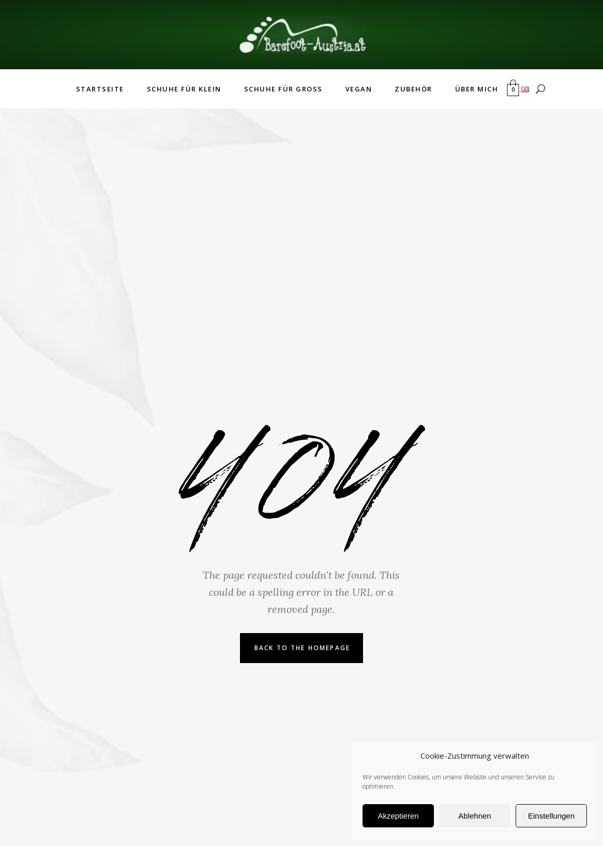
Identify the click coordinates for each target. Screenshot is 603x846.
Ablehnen (474, 815)
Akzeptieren (398, 815)
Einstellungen (551, 815)
